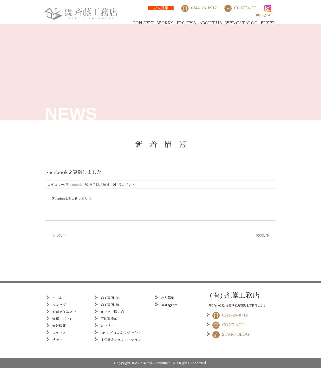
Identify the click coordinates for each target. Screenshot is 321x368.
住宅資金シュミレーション (120, 340)
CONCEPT (143, 23)
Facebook (74, 184)
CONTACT (245, 8)
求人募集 (161, 8)
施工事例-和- (110, 305)
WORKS (165, 23)
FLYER (268, 23)
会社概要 (59, 326)
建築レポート (62, 319)
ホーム (57, 298)
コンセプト (60, 305)
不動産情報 (108, 319)
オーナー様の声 (112, 312)
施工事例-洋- (110, 298)
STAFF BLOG (235, 334)
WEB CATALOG (241, 23)
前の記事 (59, 235)
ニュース (59, 333)
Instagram (264, 15)
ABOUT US (210, 23)
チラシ (57, 340)
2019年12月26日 (97, 184)
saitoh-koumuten (157, 363)
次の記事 (262, 235)
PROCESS (186, 23)
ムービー (107, 326)
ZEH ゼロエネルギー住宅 (120, 333)
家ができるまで (64, 312)
